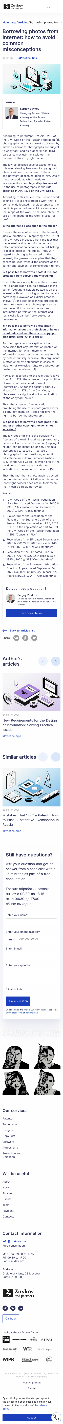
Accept (31, 1417)
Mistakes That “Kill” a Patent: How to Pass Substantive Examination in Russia (31, 820)
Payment (8, 1210)
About (6, 1181)
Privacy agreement (31, 1382)
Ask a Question (18, 1001)
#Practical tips (27, 58)
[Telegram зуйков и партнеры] (5, 1308)
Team (6, 1205)
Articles (7, 1193)
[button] (55, 661)
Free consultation (31, 613)
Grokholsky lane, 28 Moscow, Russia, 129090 (21, 1275)
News (6, 1187)
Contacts (8, 1216)
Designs (8, 1130)
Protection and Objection (12, 1155)
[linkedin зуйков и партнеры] (20, 1308)
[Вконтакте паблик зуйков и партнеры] (13, 1308)
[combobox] (12, 939)
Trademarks (10, 1124)
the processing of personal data (23, 1012)
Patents (7, 1118)
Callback (10, 1318)
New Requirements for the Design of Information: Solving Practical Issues (30, 725)
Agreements (10, 1147)
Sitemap (31, 1388)
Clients (7, 1199)
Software (8, 1141)
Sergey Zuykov (29, 108)
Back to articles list (22, 630)
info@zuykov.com (14, 1241)
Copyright (9, 1136)
